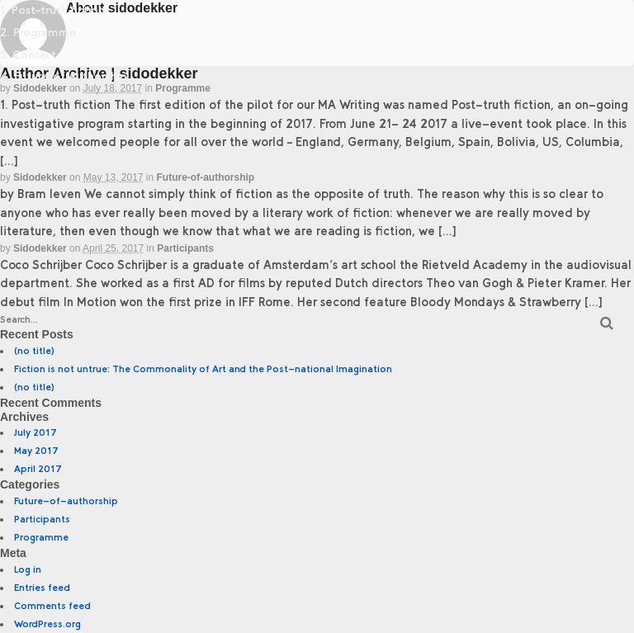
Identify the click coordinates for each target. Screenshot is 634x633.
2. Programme (38, 33)
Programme (183, 88)
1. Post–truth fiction (52, 10)
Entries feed (42, 587)
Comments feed (52, 606)
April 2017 (38, 469)
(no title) (34, 351)
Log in (27, 569)
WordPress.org (47, 624)
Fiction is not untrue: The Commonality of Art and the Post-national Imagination (203, 369)
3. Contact (28, 55)
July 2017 (35, 432)
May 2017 (36, 450)
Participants (185, 248)
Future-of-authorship (206, 177)
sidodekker (40, 177)
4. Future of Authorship (63, 76)
